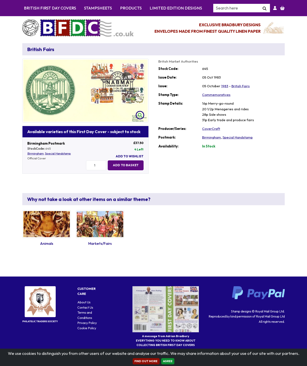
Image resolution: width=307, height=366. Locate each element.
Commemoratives (216, 95)
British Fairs (240, 86)
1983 (224, 86)
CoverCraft (211, 128)
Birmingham (35, 153)
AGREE (168, 361)
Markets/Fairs (100, 243)
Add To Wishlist (129, 156)
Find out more (146, 361)
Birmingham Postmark (46, 143)
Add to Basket (126, 165)
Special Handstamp (58, 153)
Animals (46, 243)
